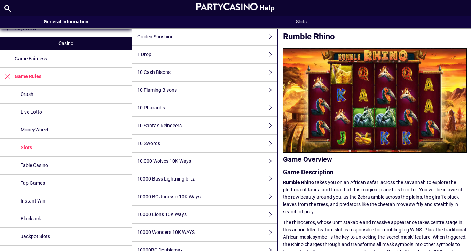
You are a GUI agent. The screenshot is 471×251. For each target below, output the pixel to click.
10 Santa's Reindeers (207, 125)
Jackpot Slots (35, 236)
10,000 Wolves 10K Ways (207, 161)
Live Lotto (31, 112)
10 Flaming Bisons (207, 90)
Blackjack (31, 218)
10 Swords (207, 143)
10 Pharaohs (207, 107)
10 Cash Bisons (207, 72)
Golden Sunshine (207, 36)
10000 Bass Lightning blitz (207, 179)
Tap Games (33, 183)
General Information (66, 21)
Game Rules (20, 76)
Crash (27, 94)
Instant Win (33, 201)
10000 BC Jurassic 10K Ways (207, 196)
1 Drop (207, 54)
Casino (65, 43)
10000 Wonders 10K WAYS (207, 232)
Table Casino (34, 165)
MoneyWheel (34, 129)
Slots (26, 147)
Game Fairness (31, 58)
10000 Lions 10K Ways (207, 214)
